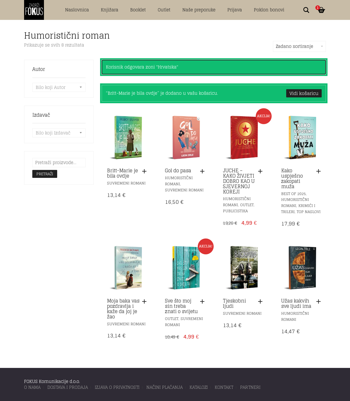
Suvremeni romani (126, 183)
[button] (145, 171)
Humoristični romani (179, 180)
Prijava (234, 9)
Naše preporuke (199, 9)
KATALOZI (199, 387)
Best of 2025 (293, 193)
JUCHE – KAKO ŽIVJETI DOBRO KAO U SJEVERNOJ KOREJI (239, 181)
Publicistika (235, 211)
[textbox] (59, 87)
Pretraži (44, 173)
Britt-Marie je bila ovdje (122, 173)
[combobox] (59, 87)
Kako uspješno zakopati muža (292, 178)
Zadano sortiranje (299, 46)
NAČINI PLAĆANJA (164, 387)
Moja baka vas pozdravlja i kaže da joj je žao (123, 308)
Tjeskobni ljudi (234, 303)
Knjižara (109, 9)
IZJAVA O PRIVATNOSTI (117, 387)
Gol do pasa (178, 170)
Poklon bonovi (269, 9)
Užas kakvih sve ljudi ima (296, 303)
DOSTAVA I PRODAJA (67, 387)
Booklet (138, 9)
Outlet (164, 9)
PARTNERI (250, 387)
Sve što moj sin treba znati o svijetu (181, 306)
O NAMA (32, 387)
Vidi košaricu (303, 93)
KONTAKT (224, 387)
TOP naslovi (309, 211)
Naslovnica (77, 9)
